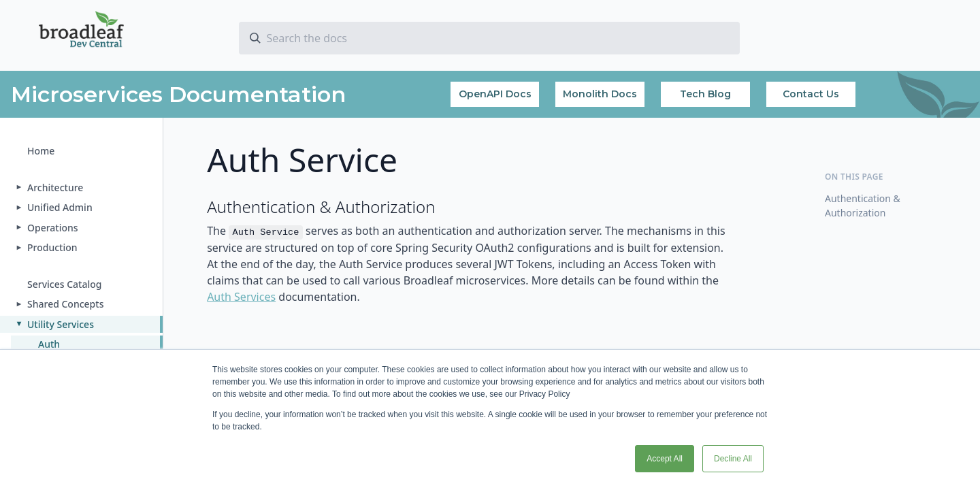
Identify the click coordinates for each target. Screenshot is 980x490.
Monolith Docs (600, 94)
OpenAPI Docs (495, 94)
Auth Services (241, 296)
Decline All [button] (733, 458)
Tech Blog (705, 94)
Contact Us (811, 94)
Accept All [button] (665, 458)
